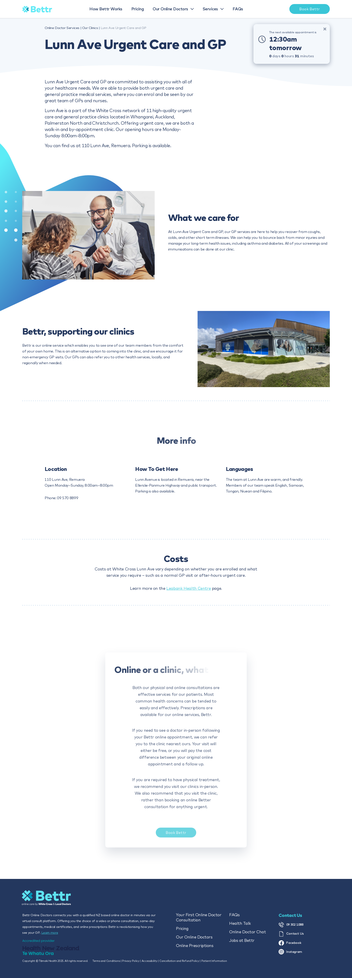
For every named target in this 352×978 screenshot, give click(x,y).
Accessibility (149, 960)
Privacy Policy (130, 960)
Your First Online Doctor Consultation (198, 917)
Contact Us (291, 934)
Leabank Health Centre (188, 588)
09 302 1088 (291, 924)
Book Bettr (176, 836)
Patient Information (214, 960)
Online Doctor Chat (247, 931)
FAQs (234, 914)
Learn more (49, 933)
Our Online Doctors (194, 937)
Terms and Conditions (106, 960)
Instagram (290, 951)
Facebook (290, 943)
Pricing (182, 928)
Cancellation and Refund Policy (179, 960)
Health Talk (240, 923)
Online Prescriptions (194, 945)
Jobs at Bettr (242, 940)
